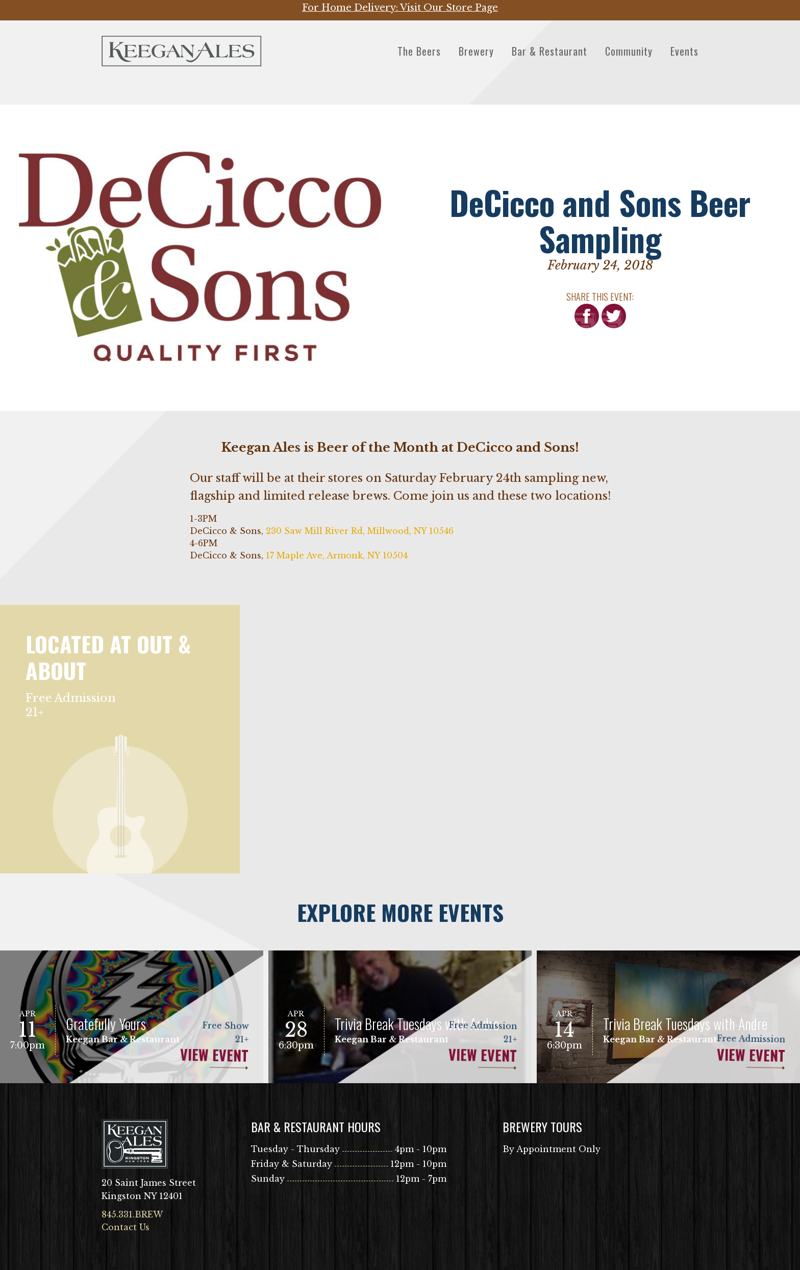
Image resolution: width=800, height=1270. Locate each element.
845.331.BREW (132, 1214)
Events (684, 51)
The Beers (419, 51)
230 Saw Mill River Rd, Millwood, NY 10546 (360, 531)
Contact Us (125, 1227)
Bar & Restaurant (549, 51)
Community (629, 51)
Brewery (476, 51)
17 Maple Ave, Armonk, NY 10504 (337, 555)
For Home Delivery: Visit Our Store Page (400, 7)
